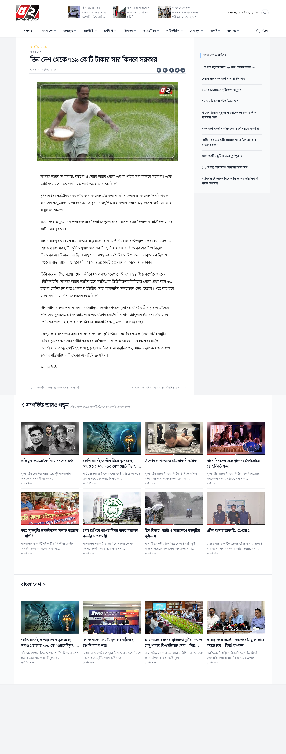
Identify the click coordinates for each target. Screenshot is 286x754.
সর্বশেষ (28, 31)
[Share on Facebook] (171, 70)
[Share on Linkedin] (182, 70)
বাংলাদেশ (50, 31)
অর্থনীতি (111, 31)
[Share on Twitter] (177, 70)
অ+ (166, 70)
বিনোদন (131, 31)
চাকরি (216, 31)
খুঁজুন (262, 31)
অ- (159, 70)
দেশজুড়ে (71, 31)
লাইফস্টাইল (175, 31)
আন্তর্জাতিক (152, 31)
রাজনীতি (91, 31)
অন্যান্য (234, 31)
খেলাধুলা (198, 31)
